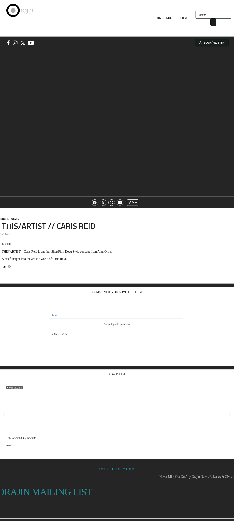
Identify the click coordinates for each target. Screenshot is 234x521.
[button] (94, 203)
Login (54, 315)
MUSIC (170, 18)
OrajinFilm (117, 375)
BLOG (157, 18)
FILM (183, 18)
